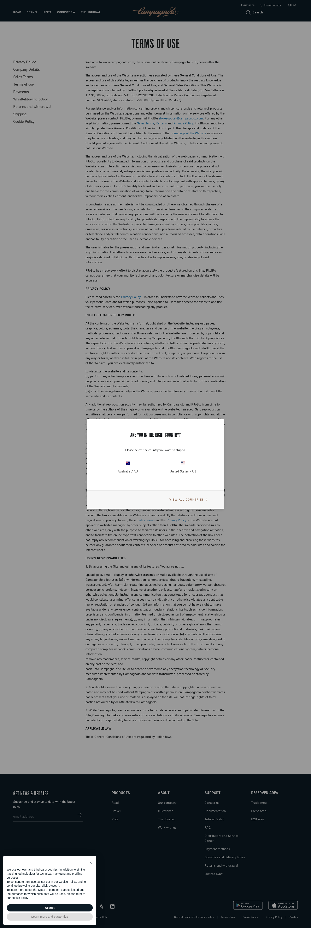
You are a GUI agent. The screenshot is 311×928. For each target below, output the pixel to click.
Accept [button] (50, 907)
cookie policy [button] (20, 897)
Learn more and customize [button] (49, 916)
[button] (90, 862)
